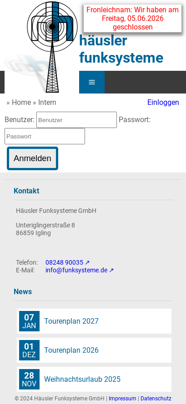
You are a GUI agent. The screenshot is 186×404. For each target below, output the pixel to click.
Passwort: (135, 119)
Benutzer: (20, 119)
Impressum (122, 398)
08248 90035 (64, 262)
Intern (47, 102)
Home (21, 102)
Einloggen (163, 102)
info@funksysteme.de (76, 270)
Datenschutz (156, 398)
